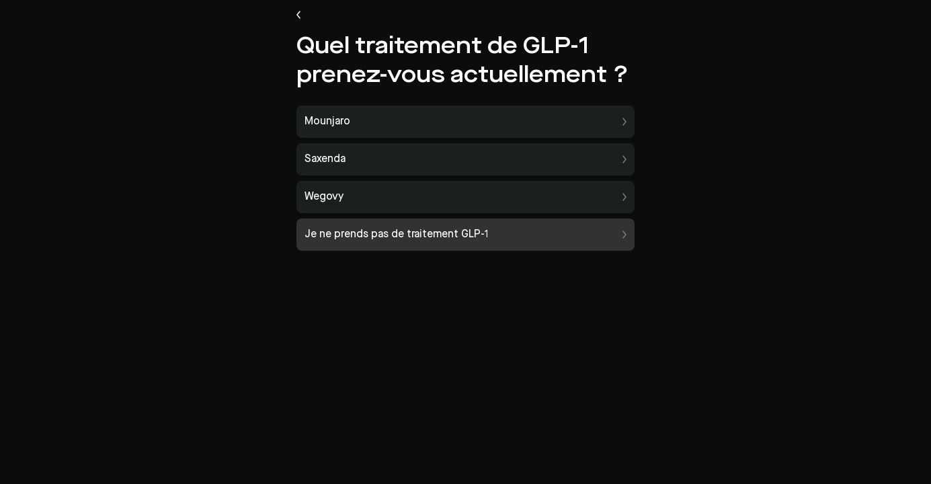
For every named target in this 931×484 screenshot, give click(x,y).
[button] (465, 122)
